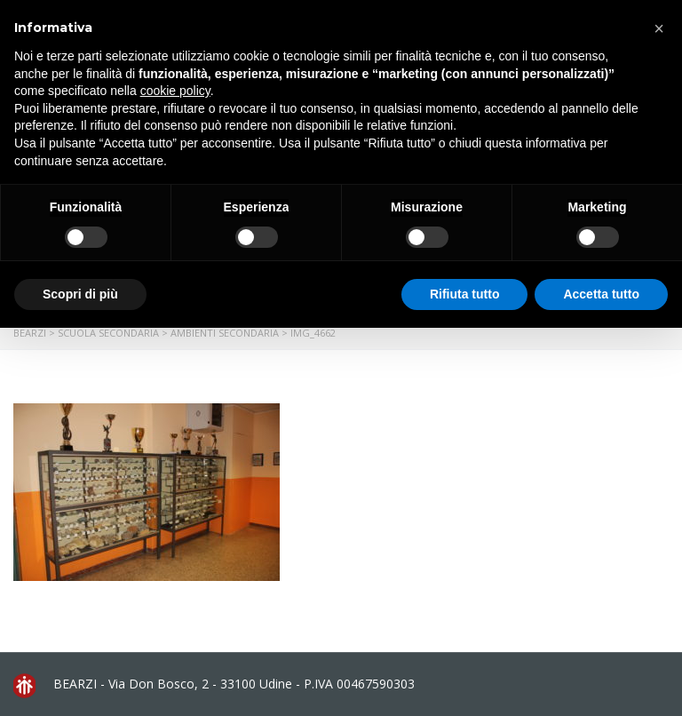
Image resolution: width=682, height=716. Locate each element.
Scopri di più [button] (80, 294)
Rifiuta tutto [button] (465, 294)
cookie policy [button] (175, 91)
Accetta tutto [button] (601, 294)
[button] (659, 28)
